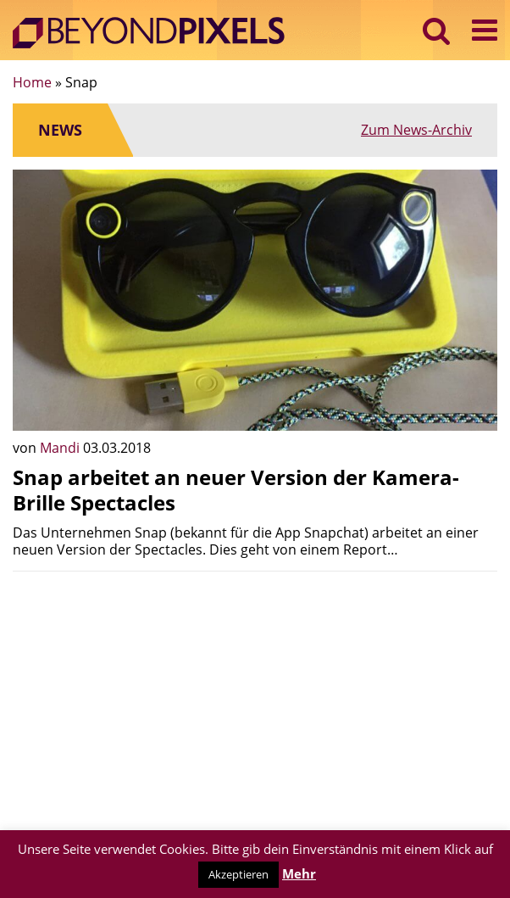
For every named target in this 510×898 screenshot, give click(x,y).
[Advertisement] (255, 703)
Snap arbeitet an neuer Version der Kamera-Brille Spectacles (236, 489)
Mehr (299, 873)
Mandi (61, 447)
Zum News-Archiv (416, 129)
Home (32, 82)
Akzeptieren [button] (238, 874)
